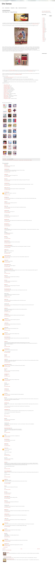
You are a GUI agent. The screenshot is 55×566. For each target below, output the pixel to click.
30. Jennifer (14, 155)
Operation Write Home (7, 364)
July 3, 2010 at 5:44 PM (7, 380)
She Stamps (7, 4)
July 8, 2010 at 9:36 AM (7, 545)
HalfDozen (5, 249)
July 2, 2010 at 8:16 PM (7, 203)
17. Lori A (9, 133)
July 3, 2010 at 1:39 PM (7, 330)
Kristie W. (5, 443)
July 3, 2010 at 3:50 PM (7, 352)
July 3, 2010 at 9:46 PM (7, 441)
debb (5, 418)
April (43, 36)
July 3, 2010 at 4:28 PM (7, 366)
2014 (43, 23)
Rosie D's (5, 94)
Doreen (5, 275)
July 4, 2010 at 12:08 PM (7, 483)
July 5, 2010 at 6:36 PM (7, 526)
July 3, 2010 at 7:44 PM (7, 420)
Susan (5, 462)
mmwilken (5, 318)
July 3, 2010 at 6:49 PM (7, 395)
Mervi (5, 533)
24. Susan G (14, 144)
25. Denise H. (5, 149)
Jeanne (5, 332)
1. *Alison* (4, 108)
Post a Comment (5, 547)
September (44, 31)
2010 (43, 27)
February (44, 38)
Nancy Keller (6, 219)
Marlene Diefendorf (6, 264)
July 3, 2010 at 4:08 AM (7, 266)
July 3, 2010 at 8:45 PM (7, 432)
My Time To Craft (6, 92)
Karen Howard (6, 439)
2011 (43, 26)
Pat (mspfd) (5, 197)
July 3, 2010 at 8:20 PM (7, 425)
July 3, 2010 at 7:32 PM (7, 407)
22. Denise (4, 144)
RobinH (5, 479)
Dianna (5, 284)
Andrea (5, 308)
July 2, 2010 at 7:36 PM (7, 189)
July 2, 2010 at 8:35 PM (7, 212)
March (43, 37)
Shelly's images (6, 95)
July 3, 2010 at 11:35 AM (7, 311)
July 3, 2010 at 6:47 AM (7, 286)
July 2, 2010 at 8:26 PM (7, 208)
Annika (5, 341)
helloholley (5, 314)
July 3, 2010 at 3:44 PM (7, 346)
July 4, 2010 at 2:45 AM (7, 468)
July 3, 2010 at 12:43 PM (7, 320)
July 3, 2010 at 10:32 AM (7, 301)
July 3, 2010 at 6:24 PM (7, 386)
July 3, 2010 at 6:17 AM (7, 277)
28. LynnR (4, 155)
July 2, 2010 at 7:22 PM (7, 185)
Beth (5, 397)
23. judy (10, 144)
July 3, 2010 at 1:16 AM (7, 257)
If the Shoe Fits (6, 90)
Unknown (5, 260)
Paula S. (5, 206)
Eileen (5, 236)
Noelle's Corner (6, 187)
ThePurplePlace (6, 409)
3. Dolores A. (14, 108)
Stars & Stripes (12, 70)
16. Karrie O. (5, 133)
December (44, 28)
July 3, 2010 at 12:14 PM (7, 316)
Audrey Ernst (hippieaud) (7, 245)
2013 (43, 24)
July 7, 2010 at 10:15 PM (7, 541)
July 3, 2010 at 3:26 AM (7, 262)
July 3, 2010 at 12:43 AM (7, 247)
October (44, 30)
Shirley (5, 500)
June (43, 34)
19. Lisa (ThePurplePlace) (4, 139)
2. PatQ (10, 108)
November (44, 29)
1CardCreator (6, 169)
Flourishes (5, 89)
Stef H (5, 393)
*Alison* (5, 228)
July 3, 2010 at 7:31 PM (7, 400)
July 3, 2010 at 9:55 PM (7, 445)
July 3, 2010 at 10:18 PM (7, 455)
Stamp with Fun (6, 97)
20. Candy (9, 138)
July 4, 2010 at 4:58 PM (7, 498)
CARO (5, 201)
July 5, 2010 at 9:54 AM (7, 511)
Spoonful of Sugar (6, 96)
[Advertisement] (47, 47)
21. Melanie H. (15, 138)
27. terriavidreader (14, 150)
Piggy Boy (8, 552)
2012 (43, 25)
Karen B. (5, 299)
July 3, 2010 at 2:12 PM (7, 334)
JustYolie (5, 174)
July (43, 33)
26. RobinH (9, 149)
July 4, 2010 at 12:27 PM (7, 489)
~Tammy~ (5, 518)
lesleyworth (5, 543)
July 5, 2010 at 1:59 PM (7, 520)
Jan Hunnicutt (6, 183)
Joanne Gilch (6, 210)
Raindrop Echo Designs (18, 74)
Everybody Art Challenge (7, 87)
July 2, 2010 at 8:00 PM (7, 199)
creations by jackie (6, 255)
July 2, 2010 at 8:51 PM (7, 221)
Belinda (5, 164)
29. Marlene (9, 155)
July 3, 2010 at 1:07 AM (7, 253)
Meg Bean (5, 509)
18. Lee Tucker (14, 133)
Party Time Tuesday (6, 93)
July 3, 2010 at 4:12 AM (7, 273)
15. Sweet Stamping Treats (14, 128)
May (43, 35)
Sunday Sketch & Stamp (7, 98)
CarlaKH (5, 378)
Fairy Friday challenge (7, 88)
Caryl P (5, 359)
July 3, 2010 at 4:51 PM (7, 371)
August (43, 32)
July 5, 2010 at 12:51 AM (7, 507)
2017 (43, 22)
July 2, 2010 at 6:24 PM (7, 176)
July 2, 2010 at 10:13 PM (7, 238)
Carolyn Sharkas (6, 496)
